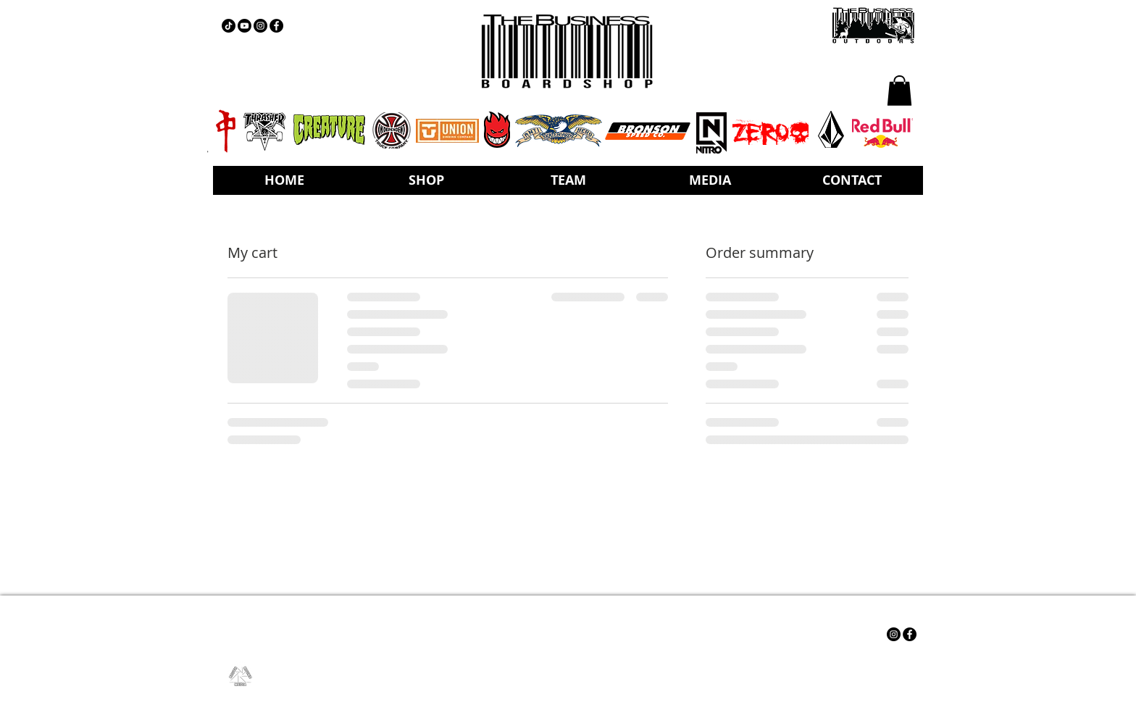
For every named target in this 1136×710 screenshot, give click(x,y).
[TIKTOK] (228, 26)
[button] (899, 90)
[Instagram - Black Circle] (260, 26)
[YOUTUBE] (244, 26)
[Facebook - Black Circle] (276, 26)
